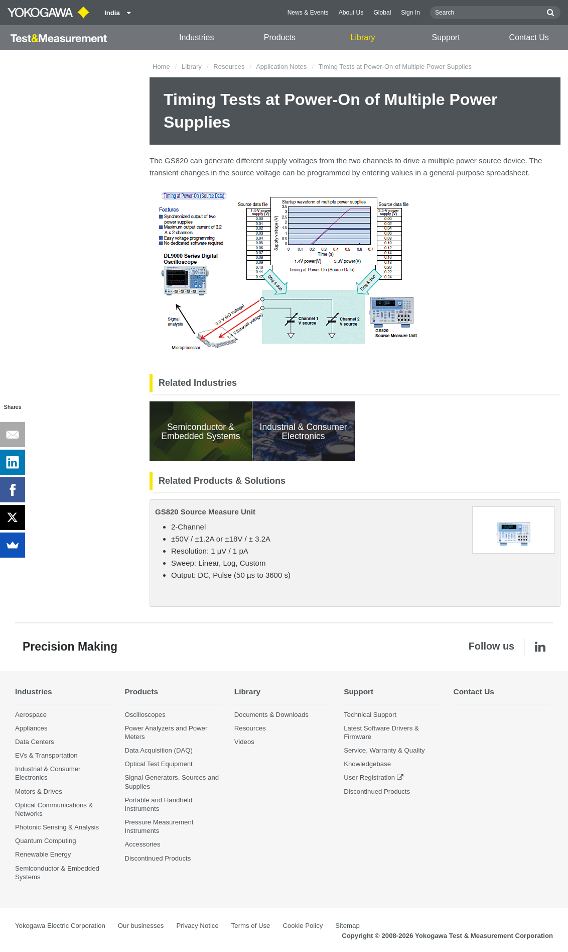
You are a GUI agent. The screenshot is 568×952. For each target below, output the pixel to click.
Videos (244, 742)
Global (382, 12)
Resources (228, 66)
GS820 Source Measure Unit (205, 511)
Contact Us (529, 37)
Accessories (142, 844)
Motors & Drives (38, 791)
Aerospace (31, 714)
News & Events (308, 12)
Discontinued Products (157, 858)
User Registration (369, 777)
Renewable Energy (43, 854)
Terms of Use (250, 925)
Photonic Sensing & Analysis (57, 827)
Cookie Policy (302, 925)
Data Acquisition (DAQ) (158, 750)
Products (280, 37)
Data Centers (34, 742)
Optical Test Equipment (158, 764)
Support (446, 37)
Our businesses (141, 925)
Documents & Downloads (271, 714)
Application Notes (281, 66)
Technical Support (370, 714)
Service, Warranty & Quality (384, 750)
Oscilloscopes (144, 714)
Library (363, 37)
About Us (351, 12)
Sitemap (347, 925)
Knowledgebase (367, 764)
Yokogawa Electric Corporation (60, 925)
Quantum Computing (45, 840)
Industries (196, 37)
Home (161, 66)
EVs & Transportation (46, 755)
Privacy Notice (197, 925)
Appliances (31, 728)
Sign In (410, 12)
